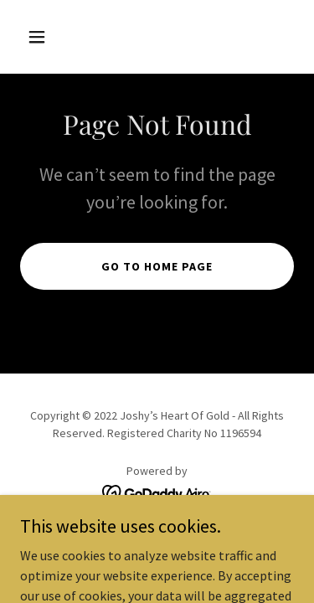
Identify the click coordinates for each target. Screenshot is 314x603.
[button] (40, 37)
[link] (157, 491)
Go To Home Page (157, 266)
